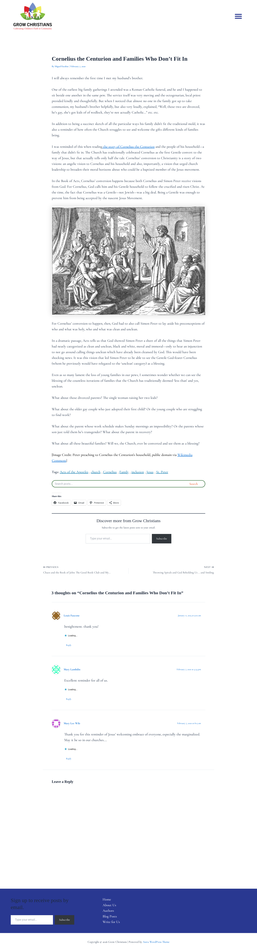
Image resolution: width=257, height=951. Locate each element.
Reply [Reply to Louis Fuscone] (68, 645)
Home (106, 899)
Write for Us (111, 922)
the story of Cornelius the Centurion (128, 147)
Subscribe (161, 538)
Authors (108, 911)
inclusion (137, 472)
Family (124, 472)
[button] (238, 16)
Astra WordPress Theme (156, 942)
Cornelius (110, 472)
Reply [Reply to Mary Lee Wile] (68, 758)
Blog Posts (109, 916)
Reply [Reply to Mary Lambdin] (68, 699)
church (95, 472)
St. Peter (162, 472)
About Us (109, 905)
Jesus (150, 472)
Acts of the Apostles (74, 472)
